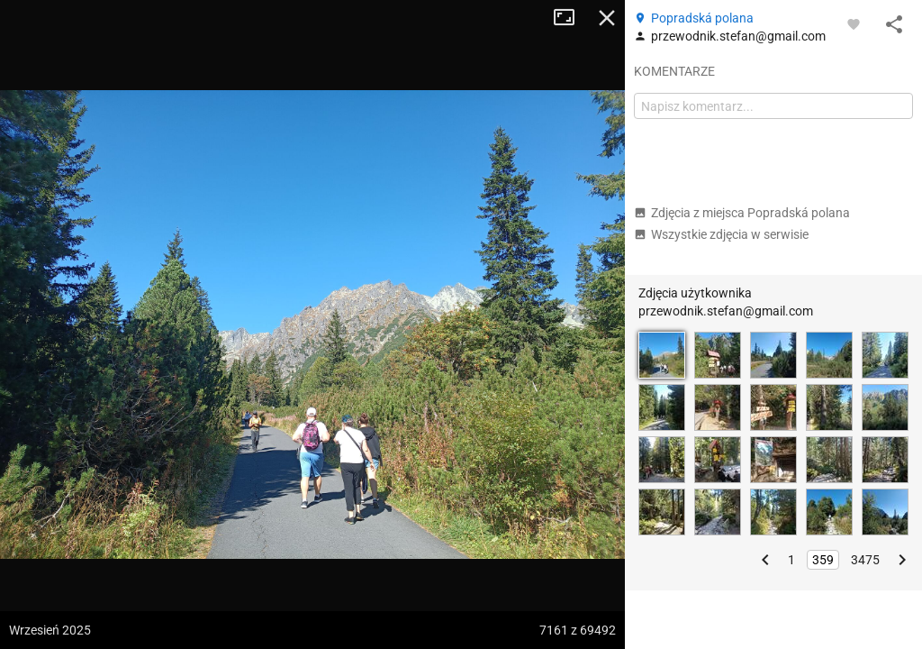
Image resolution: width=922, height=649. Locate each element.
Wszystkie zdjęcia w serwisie (721, 234)
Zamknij (607, 18)
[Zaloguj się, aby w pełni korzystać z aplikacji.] (853, 23)
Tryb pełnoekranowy (571, 18)
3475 (865, 560)
